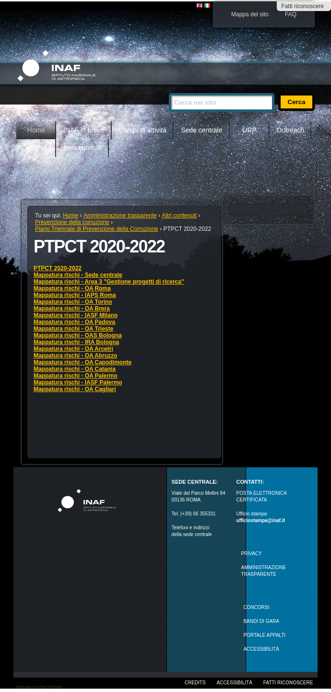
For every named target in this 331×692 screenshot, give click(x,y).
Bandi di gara (261, 621)
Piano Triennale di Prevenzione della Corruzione (96, 229)
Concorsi (256, 607)
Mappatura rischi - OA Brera (72, 308)
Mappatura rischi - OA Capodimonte (82, 362)
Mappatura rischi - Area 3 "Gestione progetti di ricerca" (109, 281)
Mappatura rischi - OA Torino (73, 301)
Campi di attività (143, 130)
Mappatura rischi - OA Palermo (76, 375)
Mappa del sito (250, 14)
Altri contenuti (179, 215)
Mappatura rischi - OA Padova (74, 322)
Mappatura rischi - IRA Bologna (76, 342)
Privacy (251, 553)
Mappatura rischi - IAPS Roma (75, 295)
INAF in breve (84, 130)
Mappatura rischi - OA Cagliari (75, 389)
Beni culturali (82, 148)
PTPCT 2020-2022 (58, 268)
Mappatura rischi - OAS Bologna (78, 335)
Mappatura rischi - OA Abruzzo (75, 355)
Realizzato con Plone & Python (39, 687)
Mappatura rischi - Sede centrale (78, 275)
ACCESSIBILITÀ (261, 649)
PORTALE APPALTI (264, 635)
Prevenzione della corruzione (72, 222)
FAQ (290, 14)
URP (249, 130)
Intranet (36, 148)
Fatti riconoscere (302, 6)
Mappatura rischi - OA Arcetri (73, 349)
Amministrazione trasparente (120, 215)
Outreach (291, 130)
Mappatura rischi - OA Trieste (73, 328)
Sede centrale (201, 130)
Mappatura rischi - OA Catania (75, 369)
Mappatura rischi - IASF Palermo (78, 382)
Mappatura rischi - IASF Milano (76, 315)
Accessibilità (234, 682)
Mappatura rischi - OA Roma (72, 288)
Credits (195, 682)
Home (36, 130)
